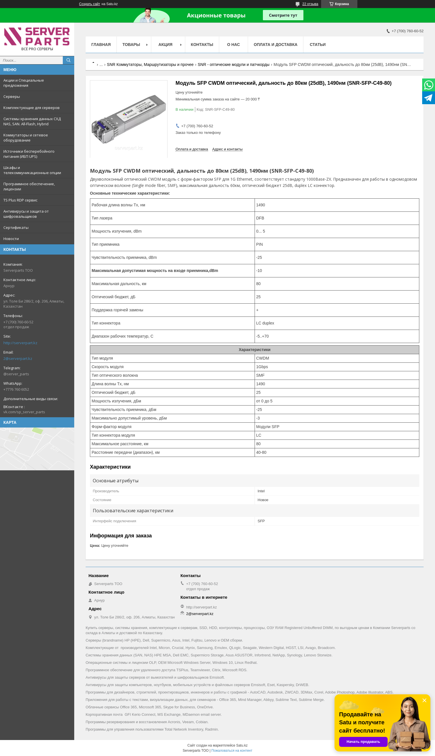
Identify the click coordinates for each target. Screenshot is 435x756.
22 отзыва (310, 4)
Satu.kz (241, 745)
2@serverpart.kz (17, 358)
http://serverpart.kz (20, 342)
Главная (101, 44)
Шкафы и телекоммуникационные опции (32, 170)
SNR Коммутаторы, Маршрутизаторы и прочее (150, 64)
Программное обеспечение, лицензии (29, 186)
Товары (131, 44)
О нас (233, 44)
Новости (11, 238)
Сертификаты (16, 227)
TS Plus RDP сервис (20, 200)
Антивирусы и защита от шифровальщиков (26, 214)
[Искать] (68, 60)
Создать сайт (89, 4)
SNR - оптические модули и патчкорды (233, 64)
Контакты (202, 44)
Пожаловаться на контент (232, 751)
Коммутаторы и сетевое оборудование (25, 137)
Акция (165, 44)
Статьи (318, 44)
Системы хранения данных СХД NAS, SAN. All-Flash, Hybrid (32, 121)
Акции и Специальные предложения (23, 83)
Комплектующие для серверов (31, 107)
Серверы (11, 96)
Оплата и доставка (275, 44)
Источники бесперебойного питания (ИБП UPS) (29, 154)
